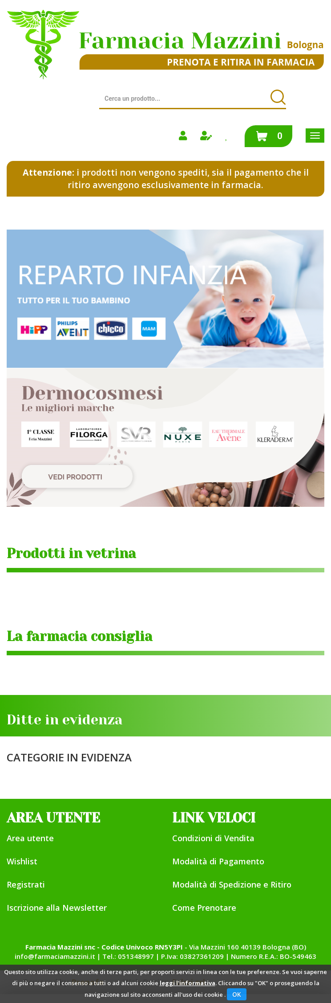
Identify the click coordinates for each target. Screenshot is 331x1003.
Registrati (26, 884)
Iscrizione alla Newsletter (57, 907)
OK (236, 994)
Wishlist (22, 861)
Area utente (30, 838)
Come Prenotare (204, 907)
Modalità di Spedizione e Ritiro (231, 884)
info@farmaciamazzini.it (55, 956)
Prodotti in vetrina (71, 553)
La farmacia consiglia (80, 636)
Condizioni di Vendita (213, 838)
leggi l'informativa (187, 983)
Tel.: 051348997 (128, 956)
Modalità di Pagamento (218, 861)
